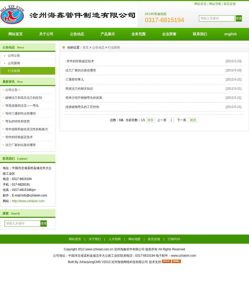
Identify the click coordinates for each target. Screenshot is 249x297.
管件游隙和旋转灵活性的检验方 (26, 129)
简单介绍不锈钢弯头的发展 (84, 98)
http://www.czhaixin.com (28, 201)
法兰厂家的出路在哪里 (20, 145)
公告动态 (77, 34)
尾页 (193, 120)
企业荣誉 (169, 34)
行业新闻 (14, 71)
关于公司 (46, 34)
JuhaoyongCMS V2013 (95, 262)
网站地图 (134, 239)
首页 (86, 47)
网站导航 (215, 4)
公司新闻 (14, 63)
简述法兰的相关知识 (79, 88)
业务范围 (138, 34)
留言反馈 (230, 4)
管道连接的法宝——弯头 (22, 105)
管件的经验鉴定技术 (19, 137)
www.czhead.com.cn (99, 249)
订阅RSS (174, 239)
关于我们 (95, 239)
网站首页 (200, 4)
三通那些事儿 (75, 79)
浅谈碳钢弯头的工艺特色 (82, 107)
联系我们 (200, 34)
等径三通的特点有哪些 (20, 113)
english (230, 34)
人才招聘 (114, 239)
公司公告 (14, 55)
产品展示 (108, 34)
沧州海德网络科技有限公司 (129, 262)
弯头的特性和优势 (17, 121)
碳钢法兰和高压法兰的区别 (23, 98)
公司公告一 (13, 90)
